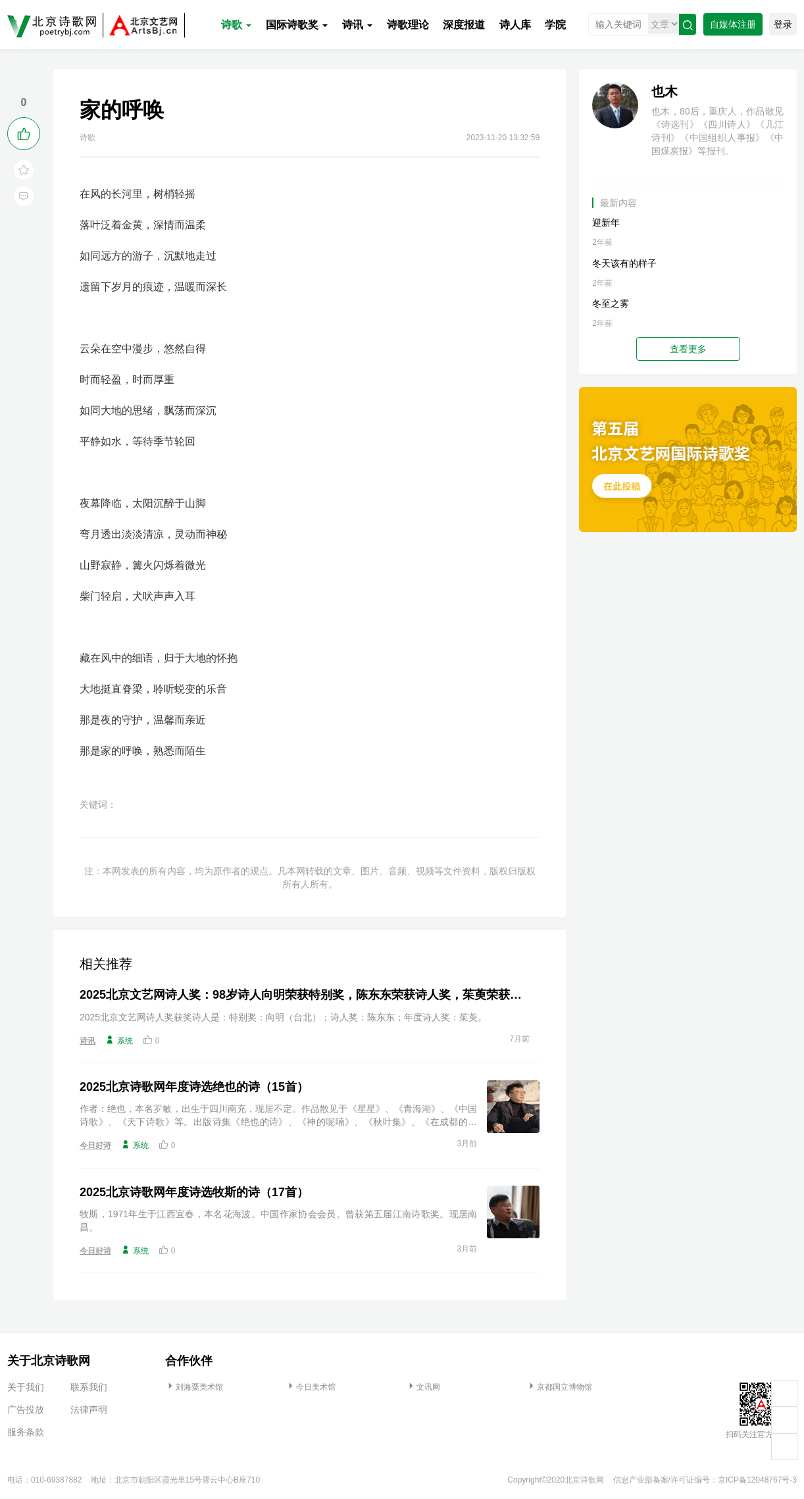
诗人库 (515, 24)
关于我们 (25, 1387)
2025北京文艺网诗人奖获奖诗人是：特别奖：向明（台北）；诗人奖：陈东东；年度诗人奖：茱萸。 (283, 1017)
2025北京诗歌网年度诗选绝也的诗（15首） (194, 1086)
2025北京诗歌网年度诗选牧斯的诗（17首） (194, 1192)
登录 (783, 24)
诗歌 (236, 24)
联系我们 (88, 1387)
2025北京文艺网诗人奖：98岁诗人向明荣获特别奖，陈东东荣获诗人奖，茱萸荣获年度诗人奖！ (305, 994)
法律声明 (88, 1409)
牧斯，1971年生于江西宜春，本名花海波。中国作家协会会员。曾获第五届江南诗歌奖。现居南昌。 (278, 1220)
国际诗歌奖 (297, 24)
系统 (119, 1040)
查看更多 (688, 349)
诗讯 (357, 24)
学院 (555, 24)
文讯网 (423, 1387)
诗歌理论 (408, 24)
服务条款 (25, 1432)
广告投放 (25, 1409)
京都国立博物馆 (559, 1387)
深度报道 (464, 24)
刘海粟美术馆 (194, 1387)
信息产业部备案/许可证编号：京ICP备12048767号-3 (705, 1480)
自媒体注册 (733, 24)
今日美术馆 (311, 1387)
